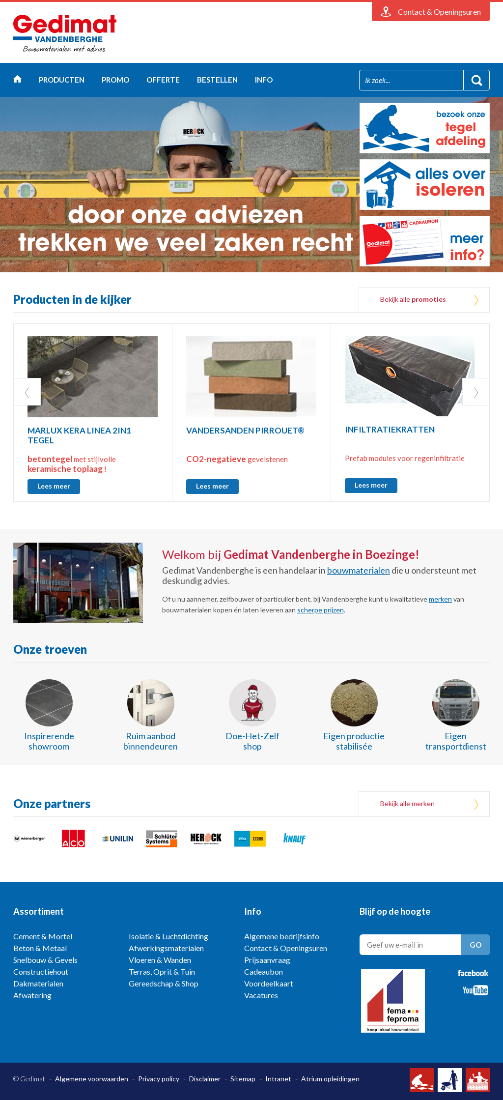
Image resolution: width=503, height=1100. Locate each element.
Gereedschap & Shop (163, 983)
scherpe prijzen (320, 610)
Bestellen (217, 79)
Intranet (278, 1078)
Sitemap (242, 1078)
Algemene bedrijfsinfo (281, 936)
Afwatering (32, 995)
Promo (115, 79)
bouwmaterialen (358, 570)
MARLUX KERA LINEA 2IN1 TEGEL (79, 435)
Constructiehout (40, 971)
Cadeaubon (263, 971)
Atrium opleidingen (330, 1078)
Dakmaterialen (38, 983)
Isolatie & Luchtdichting (168, 936)
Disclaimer (205, 1078)
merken (440, 599)
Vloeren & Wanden (160, 959)
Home (17, 81)
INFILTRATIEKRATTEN (390, 429)
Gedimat (64, 33)
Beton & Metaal (40, 948)
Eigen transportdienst (455, 741)
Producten (61, 79)
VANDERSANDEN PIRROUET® (245, 430)
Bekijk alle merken (407, 803)
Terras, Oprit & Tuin (162, 971)
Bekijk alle (413, 299)
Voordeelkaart (268, 983)
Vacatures (261, 995)
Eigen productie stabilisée (354, 741)
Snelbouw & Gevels (45, 959)
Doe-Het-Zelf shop (252, 741)
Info (264, 79)
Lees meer (53, 486)
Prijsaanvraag (267, 959)
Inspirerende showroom (49, 741)
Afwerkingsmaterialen (166, 948)
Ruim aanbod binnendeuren (150, 741)
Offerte (163, 79)
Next (476, 391)
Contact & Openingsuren (285, 948)
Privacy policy (158, 1078)
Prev (27, 391)
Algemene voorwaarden (91, 1078)
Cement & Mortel (42, 936)
